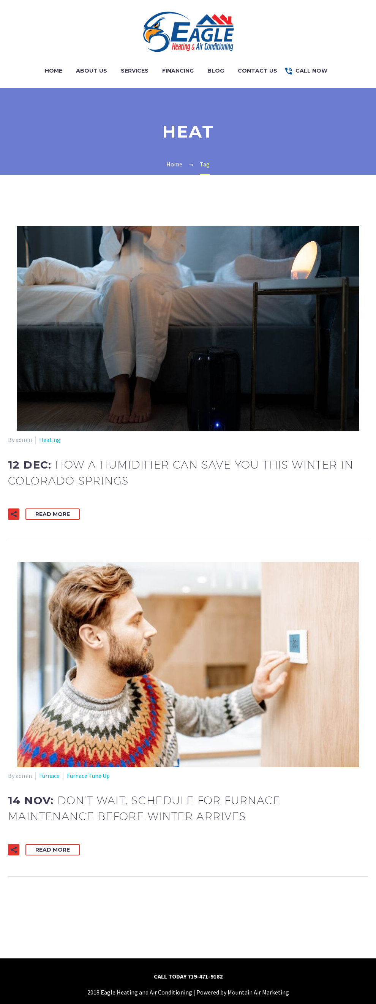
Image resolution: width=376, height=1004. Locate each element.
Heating (49, 439)
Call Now (311, 70)
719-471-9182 (205, 976)
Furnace (49, 775)
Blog (215, 70)
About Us (91, 70)
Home (53, 70)
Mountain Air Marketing (258, 992)
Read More (52, 514)
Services (135, 70)
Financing (178, 70)
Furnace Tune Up (88, 775)
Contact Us (257, 70)
